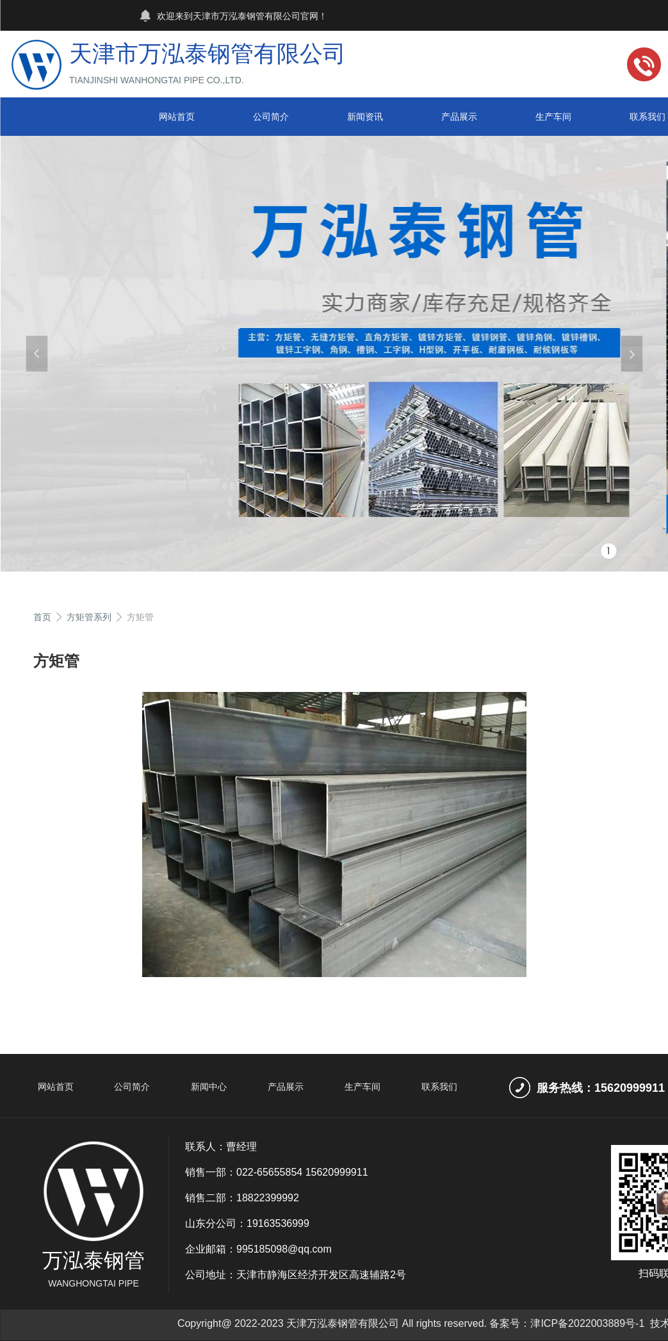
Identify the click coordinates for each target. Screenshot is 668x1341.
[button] (36, 354)
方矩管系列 (89, 617)
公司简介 (271, 116)
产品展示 (459, 116)
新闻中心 (209, 1086)
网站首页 (177, 116)
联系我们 (439, 1086)
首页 (42, 617)
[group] (334, 354)
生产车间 (553, 116)
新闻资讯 (365, 116)
